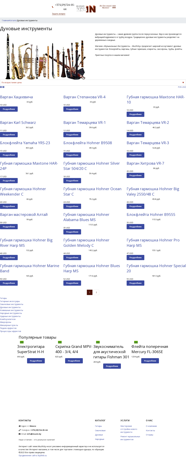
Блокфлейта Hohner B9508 (87, 142)
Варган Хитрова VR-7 (145, 163)
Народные (99, 439)
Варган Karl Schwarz (18, 122)
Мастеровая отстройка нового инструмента (128, 429)
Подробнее (9, 109)
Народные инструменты (11, 313)
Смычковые (100, 430)
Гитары (3, 298)
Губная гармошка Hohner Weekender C (23, 191)
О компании (151, 426)
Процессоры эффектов (10, 331)
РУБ (180, 87)
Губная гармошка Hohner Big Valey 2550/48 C (153, 191)
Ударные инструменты (10, 316)
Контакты (150, 430)
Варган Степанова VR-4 (84, 96)
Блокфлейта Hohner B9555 (151, 214)
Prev (13, 373)
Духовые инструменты (10, 307)
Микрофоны (5, 322)
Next (174, 373)
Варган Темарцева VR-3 (148, 142)
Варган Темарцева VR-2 (148, 122)
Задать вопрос (58, 13)
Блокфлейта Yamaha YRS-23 (25, 142)
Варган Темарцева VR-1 (84, 122)
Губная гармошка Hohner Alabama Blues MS (86, 217)
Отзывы (149, 434)
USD (184, 87)
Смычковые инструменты (11, 304)
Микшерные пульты (9, 325)
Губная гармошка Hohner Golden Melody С (86, 242)
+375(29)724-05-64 (39, 430)
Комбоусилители (8, 319)
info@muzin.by (34, 434)
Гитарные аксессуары (10, 301)
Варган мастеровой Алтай (24, 214)
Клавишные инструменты (11, 310)
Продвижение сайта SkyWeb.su (33, 455)
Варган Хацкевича (16, 96)
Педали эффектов (8, 328)
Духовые (99, 434)
